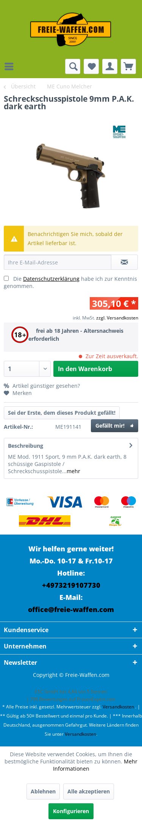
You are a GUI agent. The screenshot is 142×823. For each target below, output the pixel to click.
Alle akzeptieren (88, 791)
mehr (73, 471)
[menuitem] (11, 66)
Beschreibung (25, 445)
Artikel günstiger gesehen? (42, 385)
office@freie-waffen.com (71, 609)
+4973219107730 (71, 585)
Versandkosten (118, 706)
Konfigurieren (71, 811)
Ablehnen (43, 791)
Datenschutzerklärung (51, 278)
